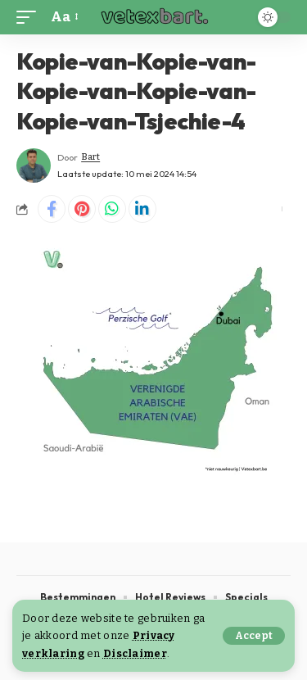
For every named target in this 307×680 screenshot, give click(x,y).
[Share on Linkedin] (142, 209)
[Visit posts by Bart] (33, 165)
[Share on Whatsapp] (112, 209)
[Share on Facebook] (51, 209)
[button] (254, 636)
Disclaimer (135, 653)
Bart (90, 157)
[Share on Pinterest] (82, 209)
